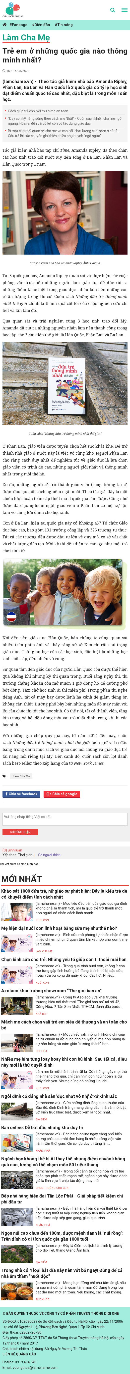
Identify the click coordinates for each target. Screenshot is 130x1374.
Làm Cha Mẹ (26, 37)
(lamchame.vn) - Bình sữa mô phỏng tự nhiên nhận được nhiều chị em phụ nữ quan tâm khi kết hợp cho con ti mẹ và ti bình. (82, 939)
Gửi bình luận (20, 832)
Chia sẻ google (64, 794)
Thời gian (25, 855)
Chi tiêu (41, 1051)
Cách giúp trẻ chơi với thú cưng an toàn (38, 111)
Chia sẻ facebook (23, 794)
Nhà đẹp (41, 1014)
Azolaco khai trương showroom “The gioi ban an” (51, 990)
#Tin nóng (64, 25)
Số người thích (49, 855)
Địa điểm (41, 1119)
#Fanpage (18, 25)
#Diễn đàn (41, 25)
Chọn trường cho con (52, 1188)
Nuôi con (42, 920)
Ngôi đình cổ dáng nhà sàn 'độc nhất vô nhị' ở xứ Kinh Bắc (59, 1096)
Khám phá (43, 1150)
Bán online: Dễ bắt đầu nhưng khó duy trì (42, 1127)
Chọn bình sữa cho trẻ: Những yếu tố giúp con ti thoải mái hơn (64, 959)
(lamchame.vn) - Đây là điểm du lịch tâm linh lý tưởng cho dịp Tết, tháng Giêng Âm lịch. (79, 1248)
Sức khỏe (42, 1299)
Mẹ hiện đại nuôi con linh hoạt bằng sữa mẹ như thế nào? (59, 928)
